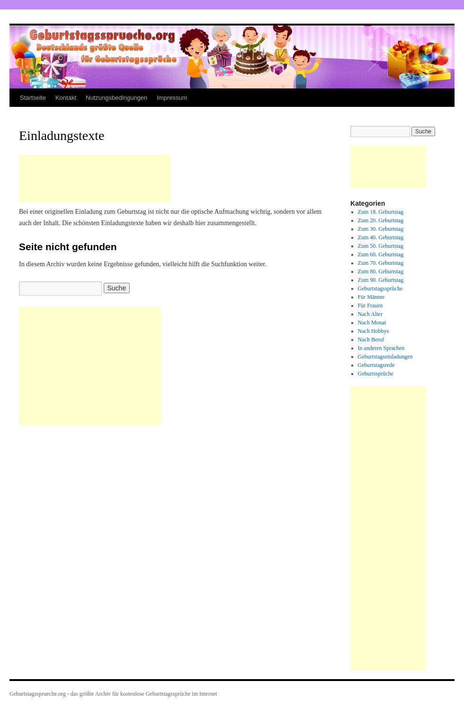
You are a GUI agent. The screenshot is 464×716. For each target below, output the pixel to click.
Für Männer (371, 297)
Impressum (172, 97)
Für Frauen (370, 305)
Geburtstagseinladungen (385, 356)
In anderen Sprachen (381, 348)
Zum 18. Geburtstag (380, 212)
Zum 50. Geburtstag (380, 246)
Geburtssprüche (375, 373)
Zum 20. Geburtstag (380, 220)
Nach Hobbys (373, 331)
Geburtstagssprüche (380, 288)
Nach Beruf (371, 339)
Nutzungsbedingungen (116, 97)
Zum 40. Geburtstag (380, 237)
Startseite (33, 97)
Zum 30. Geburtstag (380, 229)
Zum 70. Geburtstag (380, 263)
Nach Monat (372, 322)
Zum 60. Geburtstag (380, 254)
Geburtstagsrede (376, 365)
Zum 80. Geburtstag (380, 271)
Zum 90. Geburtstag (380, 280)
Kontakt (65, 97)
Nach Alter (370, 314)
